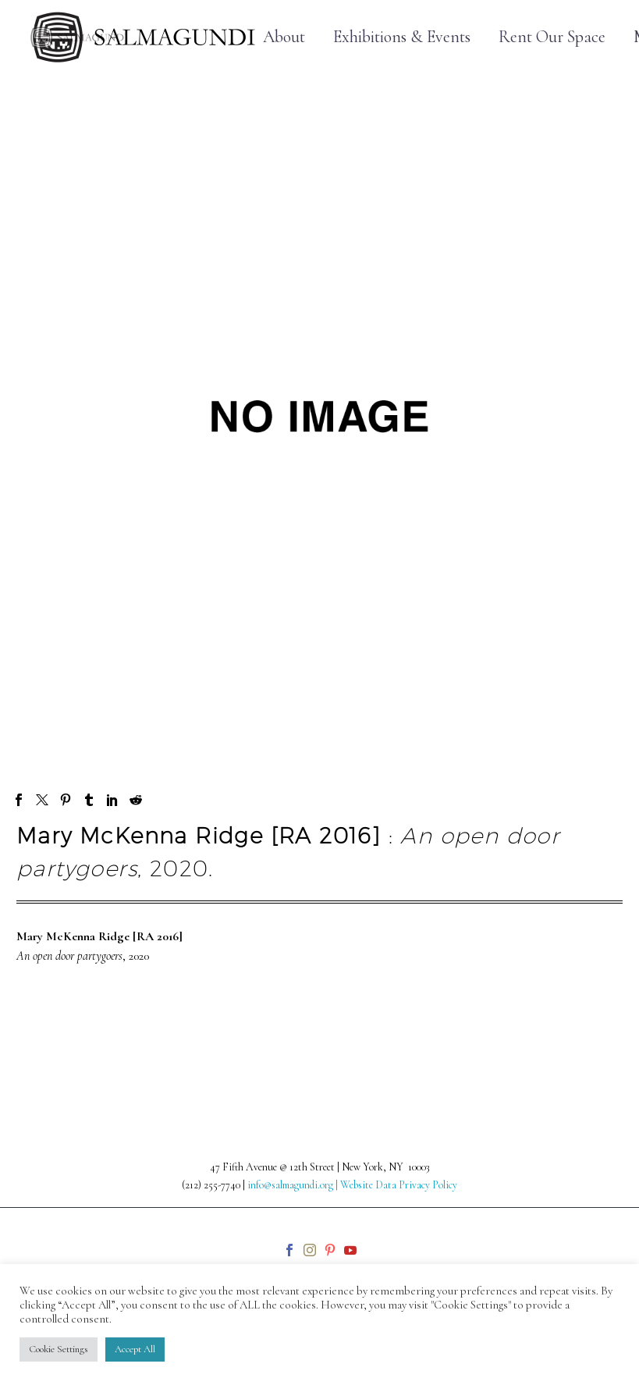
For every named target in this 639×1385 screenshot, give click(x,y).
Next (594, 1038)
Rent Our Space (552, 37)
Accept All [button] (135, 1349)
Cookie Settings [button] (58, 1349)
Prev (44, 1038)
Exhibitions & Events (401, 37)
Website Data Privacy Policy (398, 1184)
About (284, 37)
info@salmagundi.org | (293, 1184)
